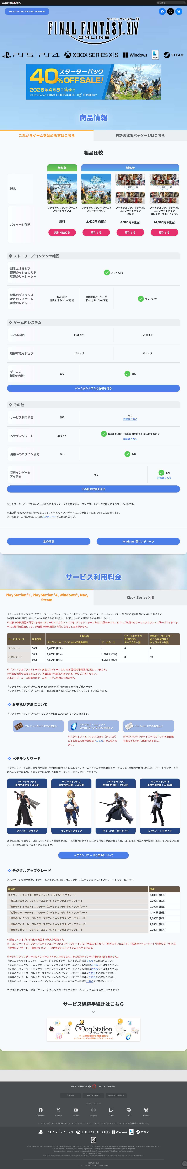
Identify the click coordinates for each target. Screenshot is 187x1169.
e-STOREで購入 (93, 1095)
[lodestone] (93, 1086)
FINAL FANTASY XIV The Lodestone (27, 11)
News (59, 1116)
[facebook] (162, 11)
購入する (96, 232)
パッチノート (49, 516)
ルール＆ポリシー (120, 1123)
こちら (99, 740)
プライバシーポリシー (79, 1123)
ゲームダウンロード (116, 1095)
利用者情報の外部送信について (138, 1123)
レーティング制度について (47, 1123)
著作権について (63, 1123)
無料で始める (62, 232)
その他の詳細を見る (93, 489)
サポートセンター (95, 1123)
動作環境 (48, 541)
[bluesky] (178, 11)
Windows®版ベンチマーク (138, 541)
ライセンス (107, 1123)
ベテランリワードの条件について (93, 855)
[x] (170, 11)
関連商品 (70, 1095)
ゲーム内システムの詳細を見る (93, 388)
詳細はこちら (130, 419)
